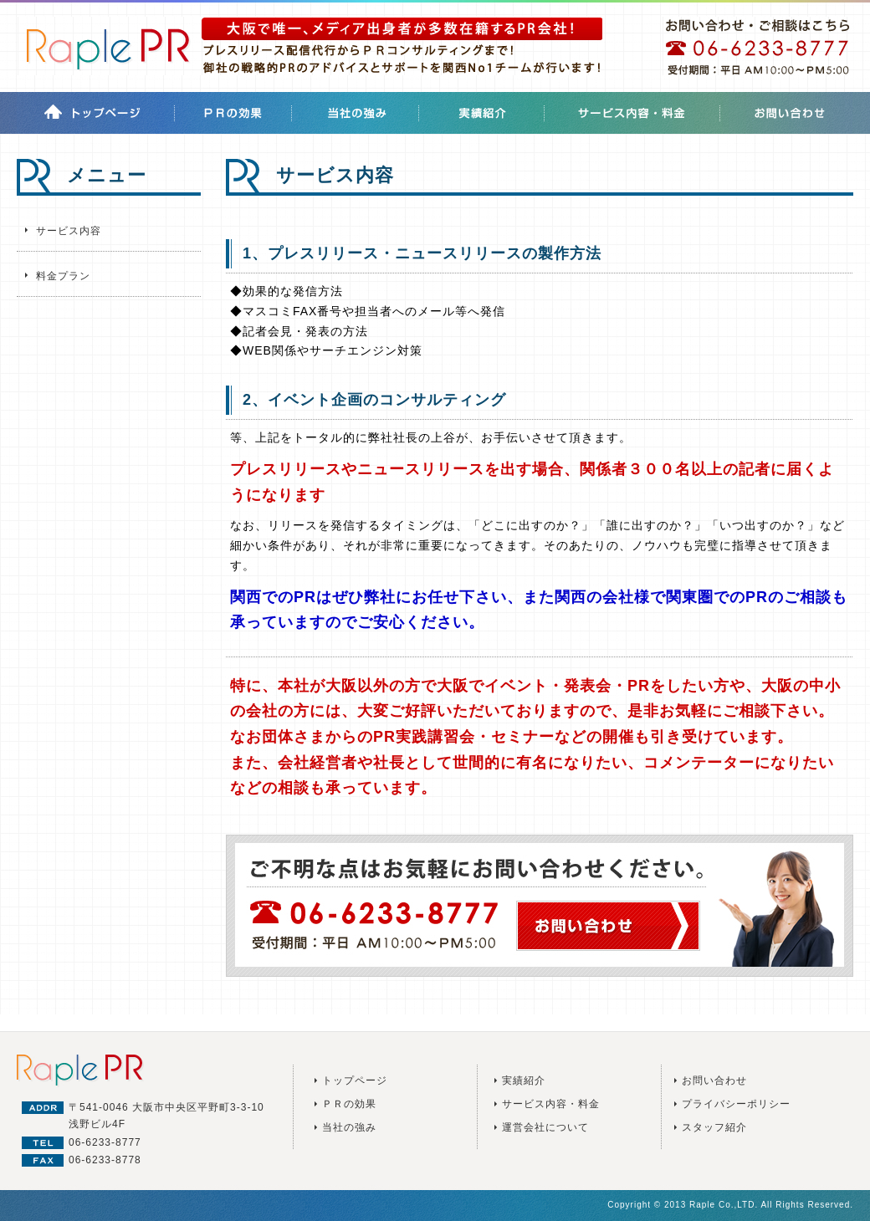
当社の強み (349, 1127)
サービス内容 (68, 231)
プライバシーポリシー (736, 1104)
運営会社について (545, 1127)
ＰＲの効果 (349, 1104)
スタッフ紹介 (714, 1127)
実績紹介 (523, 1080)
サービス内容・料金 (551, 1104)
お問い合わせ (714, 1080)
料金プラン (63, 276)
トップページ (354, 1080)
